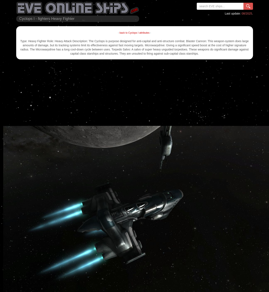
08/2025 (247, 13)
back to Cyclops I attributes (134, 32)
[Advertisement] (134, 93)
